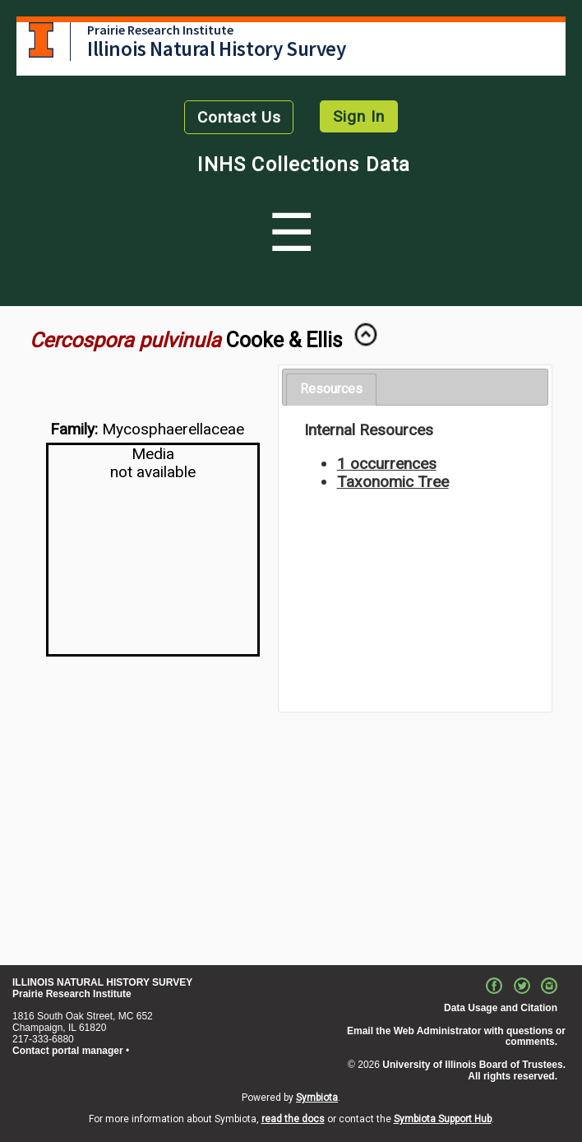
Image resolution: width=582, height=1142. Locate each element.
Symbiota (317, 1097)
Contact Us (239, 117)
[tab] (331, 390)
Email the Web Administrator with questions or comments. (456, 1036)
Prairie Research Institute (160, 29)
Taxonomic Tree (393, 481)
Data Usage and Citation (500, 1008)
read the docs (293, 1119)
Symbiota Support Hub (443, 1119)
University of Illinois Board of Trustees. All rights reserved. (474, 1070)
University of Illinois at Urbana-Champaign (41, 40)
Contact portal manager (67, 1050)
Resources (331, 389)
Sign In (359, 116)
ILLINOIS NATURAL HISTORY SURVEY (102, 982)
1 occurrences (386, 463)
